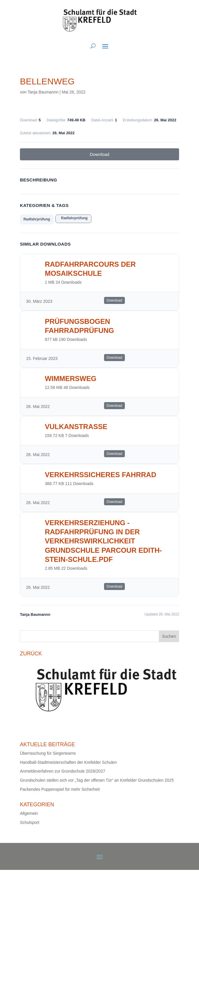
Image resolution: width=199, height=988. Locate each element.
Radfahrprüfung (36, 219)
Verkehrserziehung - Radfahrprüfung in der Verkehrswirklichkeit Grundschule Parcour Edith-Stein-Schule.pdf (103, 541)
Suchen (169, 636)
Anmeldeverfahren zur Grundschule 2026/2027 (62, 771)
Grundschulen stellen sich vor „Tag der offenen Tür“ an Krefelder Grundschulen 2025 (97, 780)
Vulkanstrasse (76, 427)
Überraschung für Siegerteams (48, 753)
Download (99, 154)
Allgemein (29, 813)
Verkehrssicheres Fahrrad (100, 475)
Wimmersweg (70, 378)
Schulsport (29, 822)
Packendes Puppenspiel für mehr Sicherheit (60, 789)
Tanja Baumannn (43, 92)
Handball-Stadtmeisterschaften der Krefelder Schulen (68, 762)
